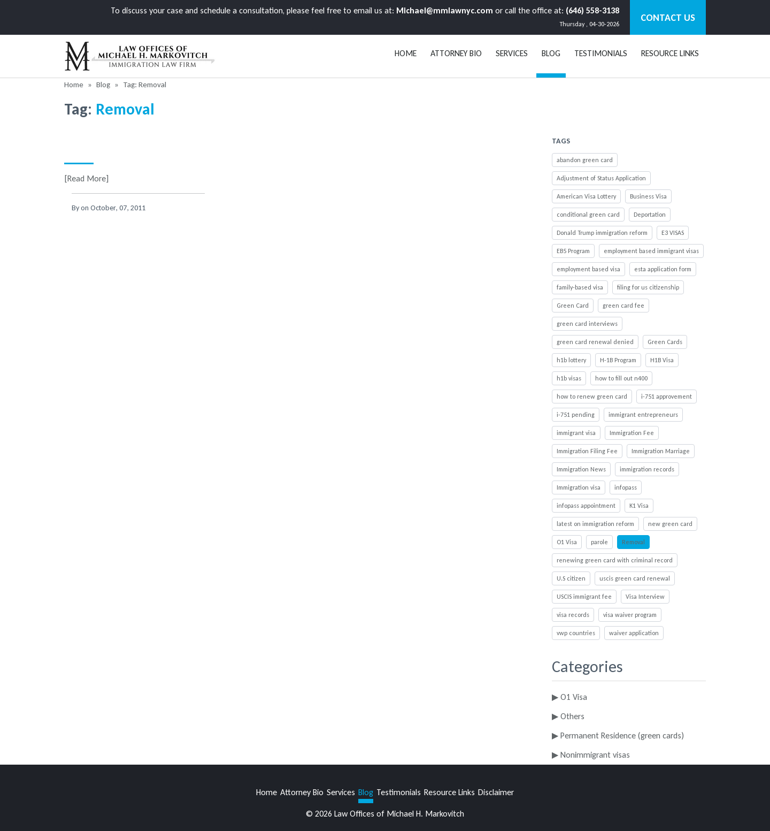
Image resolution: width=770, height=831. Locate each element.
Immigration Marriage (661, 451)
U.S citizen (571, 578)
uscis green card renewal (634, 578)
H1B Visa (662, 360)
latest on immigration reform (595, 524)
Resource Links (670, 53)
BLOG (551, 53)
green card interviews (587, 323)
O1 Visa (567, 542)
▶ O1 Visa (569, 697)
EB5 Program (573, 251)
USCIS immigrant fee (584, 596)
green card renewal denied (595, 342)
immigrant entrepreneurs (643, 414)
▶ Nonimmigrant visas (591, 755)
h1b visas (569, 378)
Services (512, 53)
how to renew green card (592, 396)
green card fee (623, 305)
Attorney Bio (456, 53)
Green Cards (665, 342)
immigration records (647, 469)
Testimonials (600, 53)
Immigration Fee (632, 433)
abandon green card (585, 160)
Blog (103, 84)
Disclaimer (496, 792)
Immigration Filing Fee (587, 451)
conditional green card (588, 214)
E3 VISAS (672, 233)
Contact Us (668, 18)
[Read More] (86, 178)
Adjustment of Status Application (601, 178)
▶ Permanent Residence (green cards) (618, 735)
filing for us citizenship (648, 287)
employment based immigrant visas (651, 251)
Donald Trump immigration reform (602, 233)
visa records (573, 615)
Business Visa (648, 196)
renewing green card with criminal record (615, 560)
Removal (633, 542)
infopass (625, 487)
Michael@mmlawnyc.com (444, 10)
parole (599, 542)
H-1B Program (618, 360)
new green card (670, 524)
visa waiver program (630, 615)
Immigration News (581, 469)
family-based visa (580, 287)
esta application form (662, 269)
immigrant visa (576, 433)
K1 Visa (639, 505)
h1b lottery (571, 360)
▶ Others (568, 716)
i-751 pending (576, 414)
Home (406, 53)
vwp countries (576, 633)
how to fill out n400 (621, 378)
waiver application (634, 633)
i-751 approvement (666, 396)
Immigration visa (578, 487)
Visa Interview (645, 596)
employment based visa (588, 269)
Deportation (650, 214)
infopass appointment (586, 505)
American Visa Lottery (586, 196)
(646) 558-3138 (592, 10)
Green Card (573, 305)
